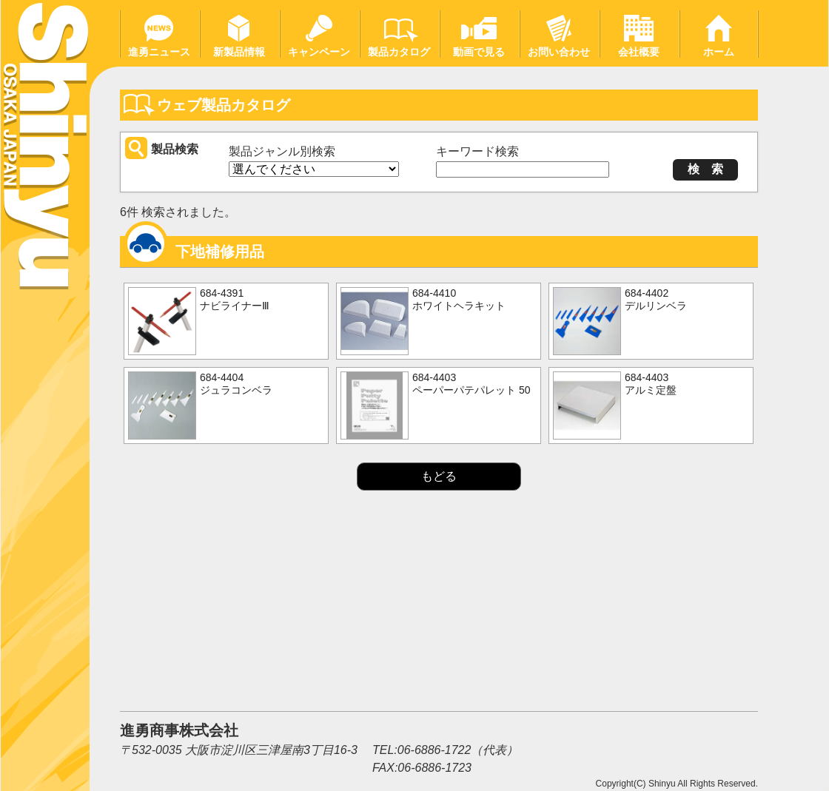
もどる (439, 476)
